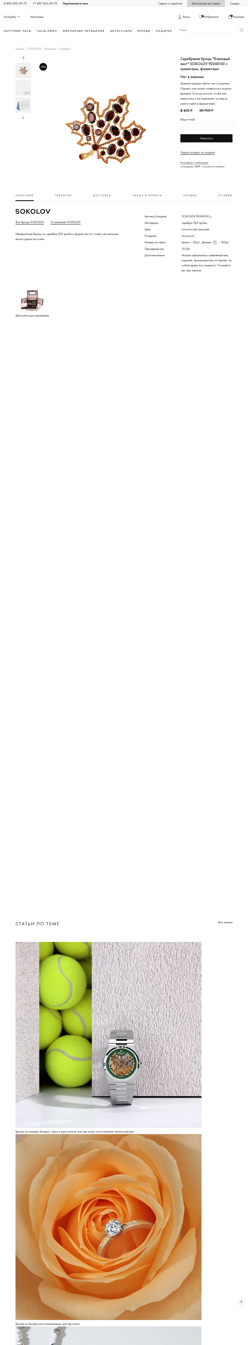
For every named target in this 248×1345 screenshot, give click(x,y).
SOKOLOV (34, 49)
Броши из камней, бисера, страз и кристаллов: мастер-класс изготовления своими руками (75, 1131)
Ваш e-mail (187, 119)
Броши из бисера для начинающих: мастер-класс (48, 1324)
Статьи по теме (38, 924)
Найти (241, 30)
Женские (50, 49)
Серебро (65, 49)
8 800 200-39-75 (15, 3)
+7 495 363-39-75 (45, 3)
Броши (20, 49)
